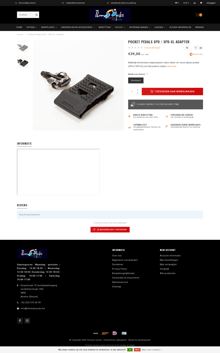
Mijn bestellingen (169, 260)
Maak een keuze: (137, 74)
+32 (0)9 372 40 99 (31, 302)
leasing (158, 27)
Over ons (117, 255)
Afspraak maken (138, 27)
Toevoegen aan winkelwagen (172, 91)
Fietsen (31, 27)
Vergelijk (164, 269)
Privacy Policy (119, 269)
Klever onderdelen (180, 27)
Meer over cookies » (152, 350)
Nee (137, 350)
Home (19, 27)
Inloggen (211, 3)
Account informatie (170, 255)
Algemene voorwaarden (125, 260)
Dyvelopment (144, 340)
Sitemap (116, 286)
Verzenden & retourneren (125, 278)
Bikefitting (105, 27)
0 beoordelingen (152, 48)
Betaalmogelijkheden (123, 273)
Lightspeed (120, 340)
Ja (130, 350)
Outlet (119, 27)
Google (132, 345)
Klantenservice (120, 282)
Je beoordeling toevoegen (110, 229)
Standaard (136, 80)
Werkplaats (48, 27)
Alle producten (168, 273)
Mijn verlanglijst (168, 264)
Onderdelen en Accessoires (76, 27)
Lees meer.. (172, 66)
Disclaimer (117, 264)
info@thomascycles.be (33, 308)
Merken (199, 27)
